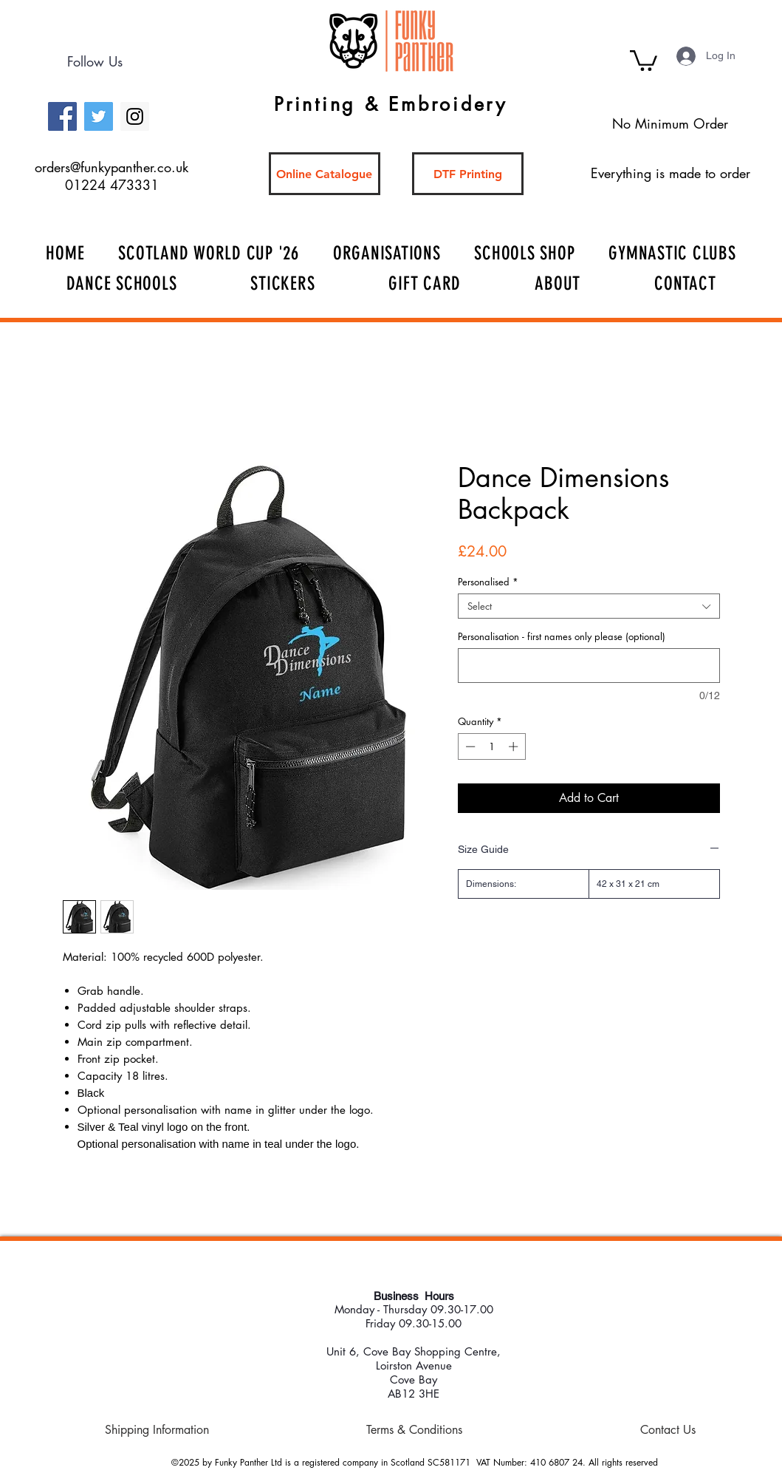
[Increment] (515, 746)
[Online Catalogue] (324, 173)
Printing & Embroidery (390, 104)
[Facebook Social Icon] (62, 116)
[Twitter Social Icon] (98, 116)
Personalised (488, 582)
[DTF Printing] (468, 173)
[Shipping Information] (157, 1430)
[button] (643, 59)
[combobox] (589, 606)
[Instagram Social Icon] (134, 116)
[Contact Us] (668, 1430)
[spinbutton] (491, 746)
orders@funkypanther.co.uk (111, 167)
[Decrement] (469, 746)
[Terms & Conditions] (414, 1430)
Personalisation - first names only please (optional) (561, 636)
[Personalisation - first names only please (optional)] (589, 665)
